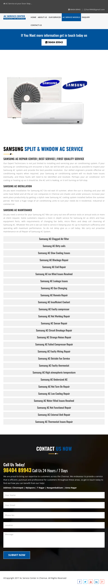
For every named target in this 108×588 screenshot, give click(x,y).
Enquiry (86, 17)
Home (33, 17)
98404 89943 (54, 42)
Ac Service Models (71, 17)
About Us (42, 17)
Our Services (55, 17)
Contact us (36, 25)
